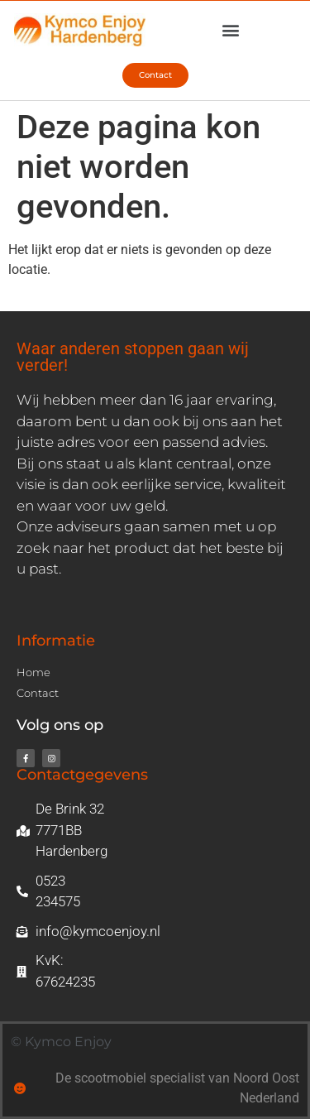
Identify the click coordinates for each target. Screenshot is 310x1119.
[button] (230, 30)
